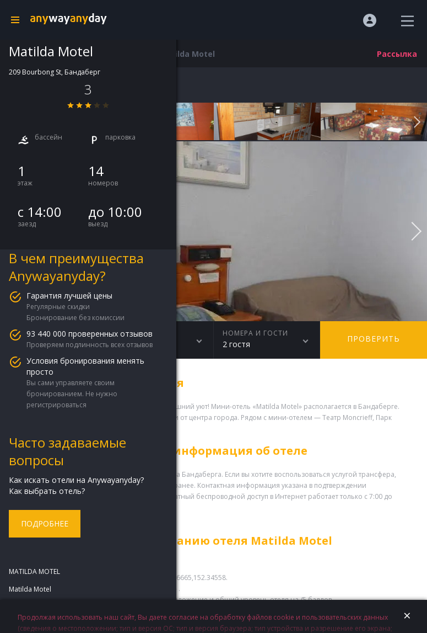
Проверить (373, 338)
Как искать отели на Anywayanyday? (76, 480)
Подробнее (44, 523)
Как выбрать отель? (47, 491)
